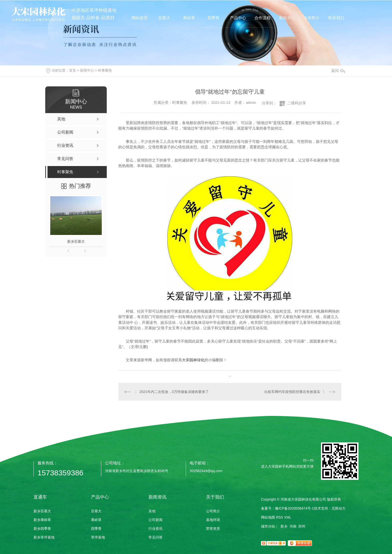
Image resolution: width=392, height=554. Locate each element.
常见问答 (155, 537)
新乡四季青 (42, 529)
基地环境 (213, 520)
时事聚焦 (105, 70)
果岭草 (96, 520)
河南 (293, 526)
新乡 (284, 526)
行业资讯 (155, 529)
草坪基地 (98, 537)
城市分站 (268, 526)
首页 (72, 70)
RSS (279, 517)
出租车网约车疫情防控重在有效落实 (292, 392)
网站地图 (268, 517)
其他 (152, 511)
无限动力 (339, 508)
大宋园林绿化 (193, 360)
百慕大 (96, 511)
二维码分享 (296, 103)
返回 (338, 70)
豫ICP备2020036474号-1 (294, 508)
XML (288, 517)
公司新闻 (155, 520)
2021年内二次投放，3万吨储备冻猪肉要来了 (174, 392)
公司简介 (213, 511)
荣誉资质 (213, 529)
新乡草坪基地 (44, 537)
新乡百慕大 (76, 241)
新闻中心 (87, 70)
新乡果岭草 (42, 520)
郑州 (301, 526)
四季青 (96, 529)
